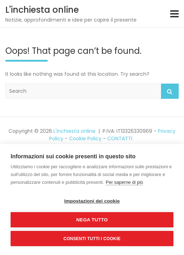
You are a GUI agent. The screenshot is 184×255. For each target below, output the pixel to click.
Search (170, 91)
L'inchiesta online (42, 10)
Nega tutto (92, 219)
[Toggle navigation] (174, 13)
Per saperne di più (124, 182)
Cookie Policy (85, 138)
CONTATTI (119, 138)
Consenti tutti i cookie (91, 238)
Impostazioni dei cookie (92, 201)
